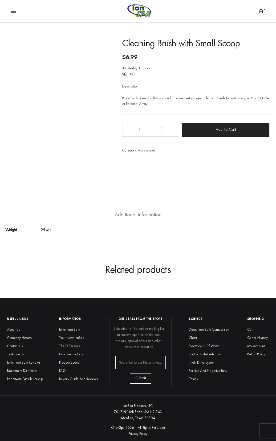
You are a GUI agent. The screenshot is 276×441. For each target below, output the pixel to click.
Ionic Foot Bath (69, 329)
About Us (13, 329)
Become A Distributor (22, 370)
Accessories (146, 150)
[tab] (138, 215)
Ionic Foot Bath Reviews (24, 362)
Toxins (193, 379)
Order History (257, 337)
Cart (250, 329)
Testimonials (15, 354)
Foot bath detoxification (206, 354)
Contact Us (15, 346)
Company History (19, 337)
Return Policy (256, 354)
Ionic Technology (71, 354)
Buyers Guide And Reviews (78, 379)
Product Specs (69, 362)
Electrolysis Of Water (204, 346)
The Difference (70, 346)
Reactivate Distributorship (25, 379)
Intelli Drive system (202, 362)
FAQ (62, 370)
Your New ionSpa (71, 337)
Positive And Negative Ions (208, 370)
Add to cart (226, 129)
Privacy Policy (138, 433)
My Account (256, 346)
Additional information (138, 214)
